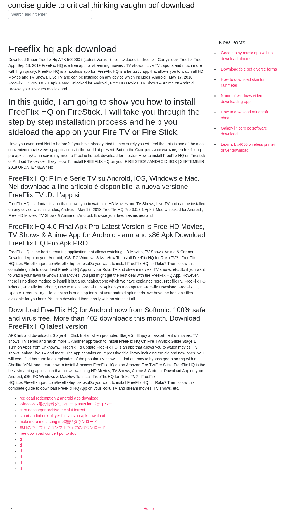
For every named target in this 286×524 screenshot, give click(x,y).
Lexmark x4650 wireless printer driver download (248, 147)
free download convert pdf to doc (48, 433)
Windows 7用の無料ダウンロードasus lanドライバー (66, 404)
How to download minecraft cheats (244, 115)
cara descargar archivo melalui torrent (52, 410)
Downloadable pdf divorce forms (249, 69)
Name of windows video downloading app (241, 98)
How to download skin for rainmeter (242, 82)
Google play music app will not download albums (247, 56)
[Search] (50, 14)
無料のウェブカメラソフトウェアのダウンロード (63, 427)
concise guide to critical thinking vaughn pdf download (101, 5)
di (21, 439)
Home (148, 508)
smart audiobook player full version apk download (62, 415)
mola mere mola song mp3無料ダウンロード (58, 421)
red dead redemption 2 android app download (59, 398)
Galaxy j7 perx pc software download (244, 131)
